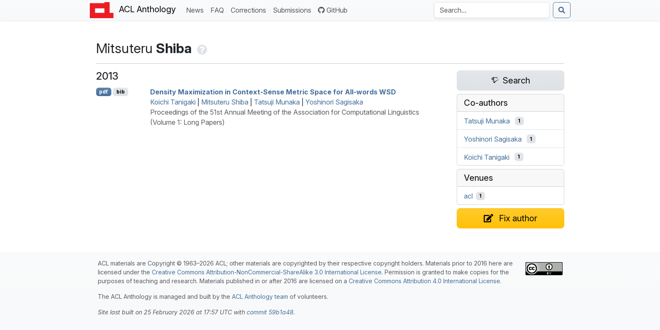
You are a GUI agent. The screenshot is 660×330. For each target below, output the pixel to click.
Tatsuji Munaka (277, 102)
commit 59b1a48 (270, 312)
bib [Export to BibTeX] (120, 92)
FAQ (218, 9)
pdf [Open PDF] (103, 92)
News (196, 9)
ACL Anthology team (260, 296)
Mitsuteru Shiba (224, 102)
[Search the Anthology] (492, 10)
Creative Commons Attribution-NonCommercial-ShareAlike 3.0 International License (267, 272)
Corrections (250, 9)
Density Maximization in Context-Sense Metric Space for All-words (273, 92)
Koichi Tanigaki (173, 102)
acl (468, 196)
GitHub (333, 10)
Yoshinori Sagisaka (334, 102)
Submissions (294, 9)
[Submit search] (562, 10)
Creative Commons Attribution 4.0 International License (424, 280)
